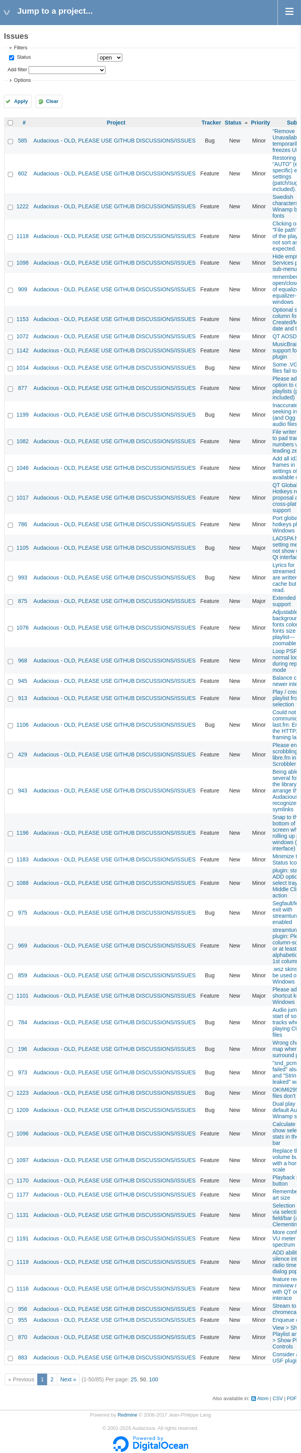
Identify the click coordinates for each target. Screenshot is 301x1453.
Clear (52, 101)
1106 (22, 725)
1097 (22, 1160)
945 (22, 681)
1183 (22, 859)
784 (22, 1022)
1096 (22, 1133)
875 (22, 601)
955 (22, 1320)
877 (22, 388)
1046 (22, 468)
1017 (22, 498)
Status (23, 57)
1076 (22, 628)
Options (22, 80)
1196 (22, 833)
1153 (22, 319)
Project (116, 122)
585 (22, 140)
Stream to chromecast (286, 1309)
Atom (262, 1398)
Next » (68, 1379)
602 (22, 173)
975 (22, 913)
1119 (22, 1262)
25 (134, 1379)
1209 (22, 1110)
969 (22, 945)
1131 (22, 1215)
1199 (22, 415)
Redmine (127, 1415)
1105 (22, 548)
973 (22, 1072)
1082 (22, 441)
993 (22, 577)
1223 (22, 1093)
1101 (22, 996)
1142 (22, 350)
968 (22, 660)
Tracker (211, 122)
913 (22, 698)
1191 (22, 1238)
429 (22, 754)
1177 (22, 1194)
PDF (292, 1398)
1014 (22, 368)
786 (22, 524)
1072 (22, 336)
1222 (22, 206)
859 (22, 975)
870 (22, 1337)
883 (22, 1357)
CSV (278, 1398)
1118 (22, 236)
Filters (20, 48)
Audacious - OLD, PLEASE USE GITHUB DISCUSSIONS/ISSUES (114, 140)
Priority (260, 122)
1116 (22, 1288)
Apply (21, 101)
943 (22, 790)
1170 (22, 1180)
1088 (22, 883)
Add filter (17, 69)
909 (22, 289)
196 (22, 1049)
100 (153, 1379)
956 (22, 1309)
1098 (22, 263)
